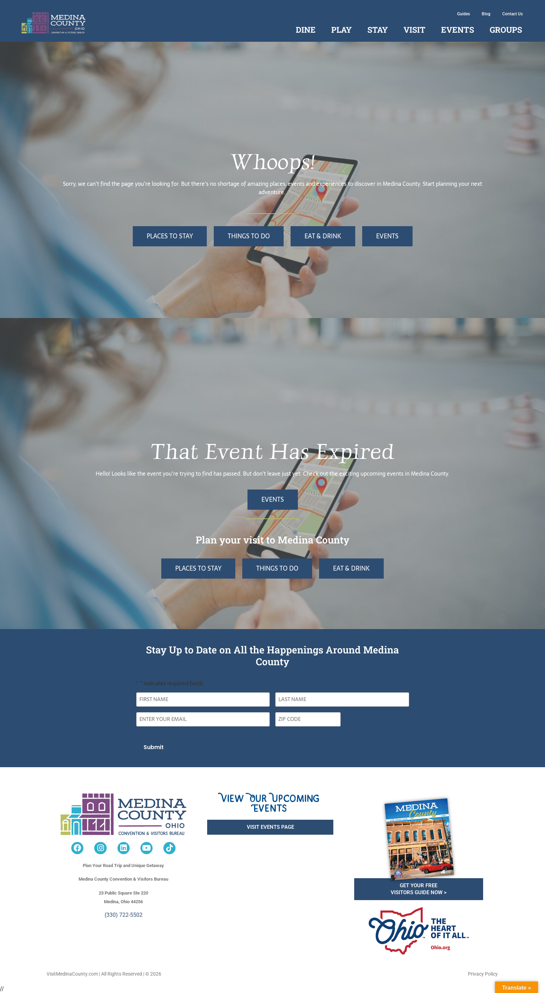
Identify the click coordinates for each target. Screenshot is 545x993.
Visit (414, 29)
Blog (486, 13)
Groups (506, 29)
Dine (306, 29)
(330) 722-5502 (124, 914)
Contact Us (512, 13)
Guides (463, 13)
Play (341, 29)
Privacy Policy (483, 974)
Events (457, 29)
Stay (377, 29)
